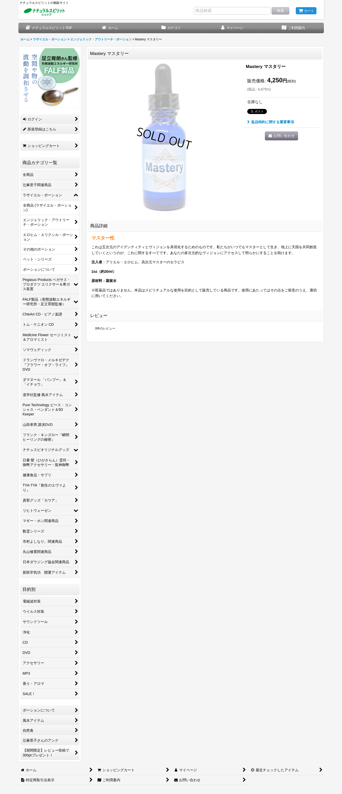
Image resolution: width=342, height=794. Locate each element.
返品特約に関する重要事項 (270, 122)
